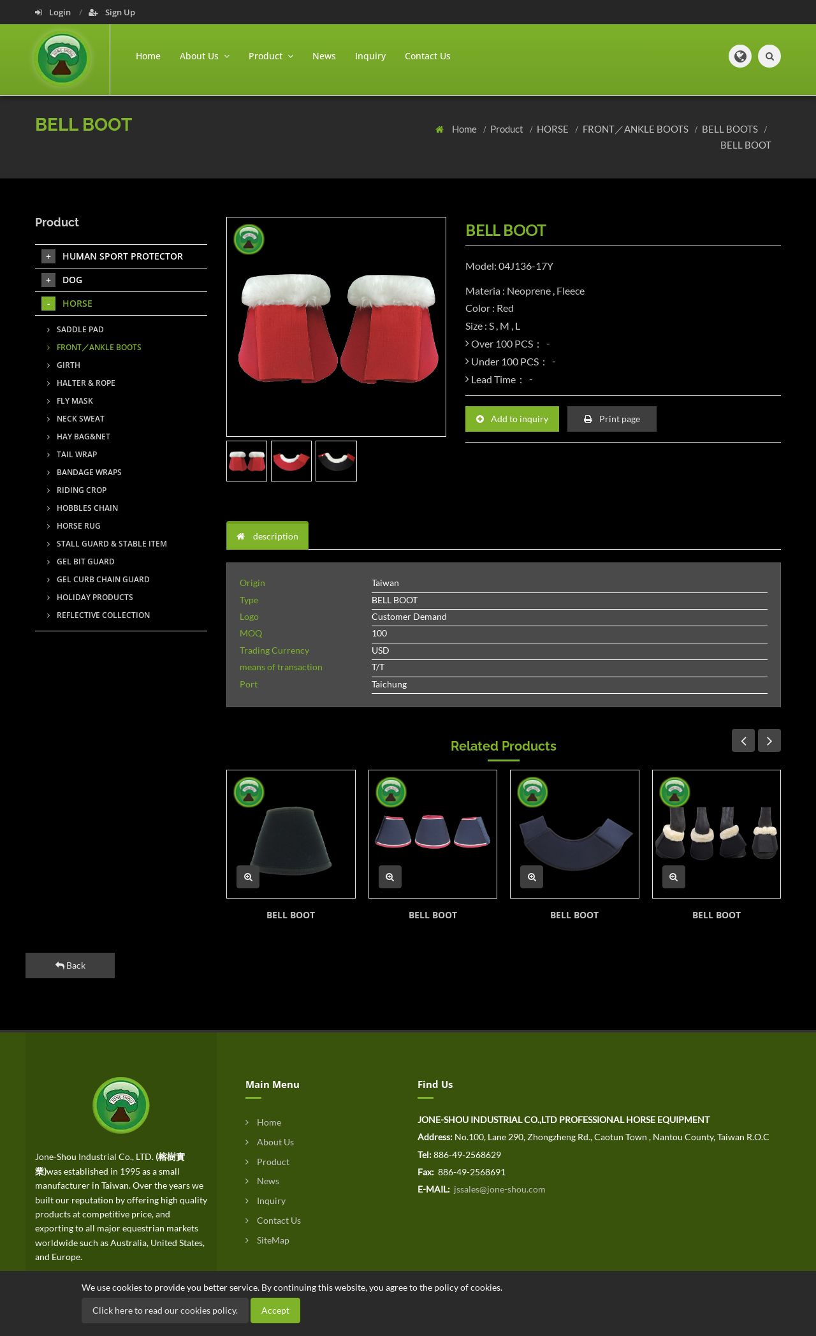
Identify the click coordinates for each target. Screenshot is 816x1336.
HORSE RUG (74, 525)
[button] (740, 56)
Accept (275, 1310)
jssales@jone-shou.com (499, 1189)
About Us (269, 1141)
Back (70, 965)
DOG (61, 280)
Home (148, 56)
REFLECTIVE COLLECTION (98, 615)
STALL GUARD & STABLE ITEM (107, 543)
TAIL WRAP (72, 454)
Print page (612, 418)
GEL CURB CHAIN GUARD (98, 579)
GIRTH (63, 365)
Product (507, 129)
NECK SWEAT (76, 418)
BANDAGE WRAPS (84, 472)
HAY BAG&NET (78, 436)
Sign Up (112, 12)
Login (54, 12)
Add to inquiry (512, 418)
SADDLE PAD (75, 329)
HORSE (554, 129)
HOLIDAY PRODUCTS (90, 597)
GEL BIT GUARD (81, 561)
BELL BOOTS (731, 129)
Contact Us (428, 56)
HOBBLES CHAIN (82, 508)
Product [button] (271, 56)
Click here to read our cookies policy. (165, 1310)
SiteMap (267, 1240)
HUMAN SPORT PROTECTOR (112, 256)
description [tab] (267, 536)
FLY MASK (70, 400)
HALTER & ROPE (81, 383)
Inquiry (370, 56)
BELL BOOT (745, 144)
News (324, 56)
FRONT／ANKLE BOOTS (636, 129)
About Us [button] (204, 56)
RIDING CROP (76, 490)
